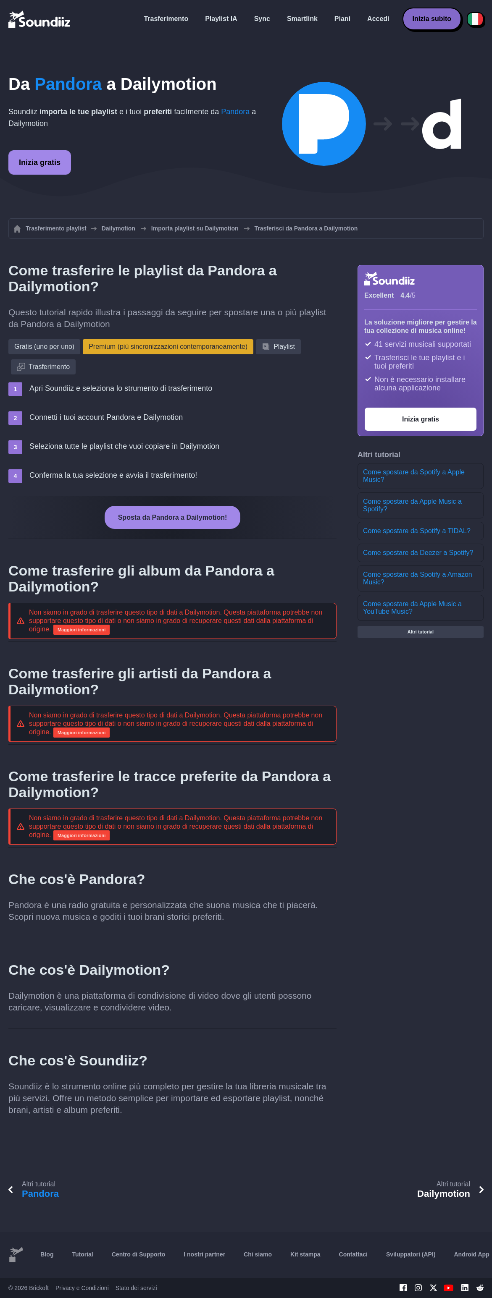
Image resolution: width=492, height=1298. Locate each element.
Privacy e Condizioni (82, 1288)
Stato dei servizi (136, 1288)
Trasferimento (166, 18)
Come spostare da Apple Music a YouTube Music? (412, 607)
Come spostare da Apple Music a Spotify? (412, 505)
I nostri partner (204, 1254)
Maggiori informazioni (81, 629)
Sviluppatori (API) (410, 1254)
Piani (342, 18)
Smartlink (302, 18)
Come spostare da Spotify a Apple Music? (414, 475)
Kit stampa (305, 1254)
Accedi (378, 18)
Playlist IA (221, 18)
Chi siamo (258, 1254)
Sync (262, 18)
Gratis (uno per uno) (44, 346)
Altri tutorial (421, 631)
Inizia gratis (40, 162)
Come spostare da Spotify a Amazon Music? (417, 578)
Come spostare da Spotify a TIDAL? (417, 530)
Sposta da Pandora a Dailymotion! (172, 517)
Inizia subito (432, 18)
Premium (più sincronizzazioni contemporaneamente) (168, 346)
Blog (46, 1254)
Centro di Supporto (139, 1254)
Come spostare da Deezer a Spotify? (418, 552)
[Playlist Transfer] (39, 19)
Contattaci (353, 1254)
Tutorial (82, 1254)
